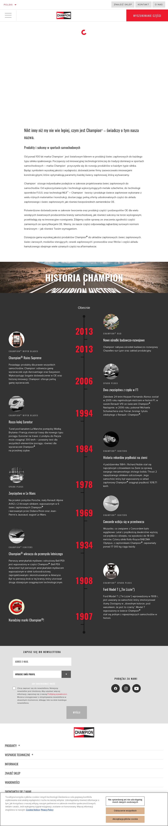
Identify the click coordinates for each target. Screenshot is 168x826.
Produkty (13, 745)
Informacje (11, 764)
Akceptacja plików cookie (125, 819)
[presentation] (38, 712)
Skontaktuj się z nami (18, 791)
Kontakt (143, 4)
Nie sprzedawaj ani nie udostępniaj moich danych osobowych (125, 801)
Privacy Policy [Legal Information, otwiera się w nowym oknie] (47, 810)
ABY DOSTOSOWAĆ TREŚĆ (43, 683)
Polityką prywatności (57, 694)
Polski (8, 4)
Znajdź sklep (123, 4)
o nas (159, 4)
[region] (84, 809)
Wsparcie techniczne (19, 755)
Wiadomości (12, 782)
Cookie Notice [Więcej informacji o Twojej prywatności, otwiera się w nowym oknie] (33, 810)
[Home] (63, 15)
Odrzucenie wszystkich (125, 810)
